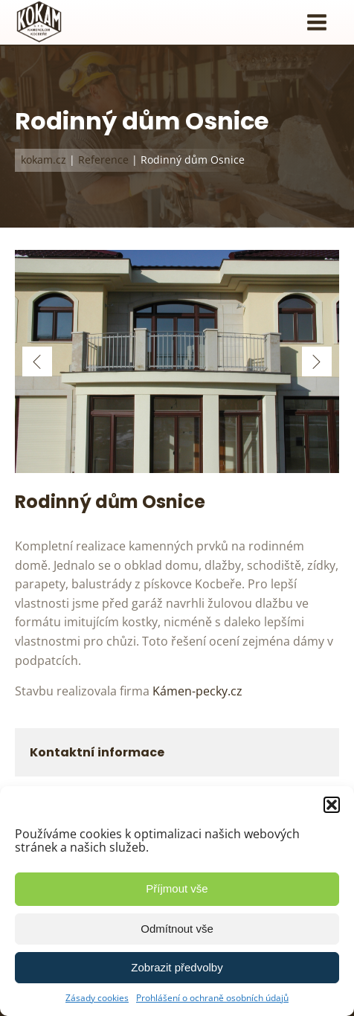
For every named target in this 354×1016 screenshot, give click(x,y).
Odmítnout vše (177, 928)
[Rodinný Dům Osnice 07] (177, 468)
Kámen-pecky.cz (197, 691)
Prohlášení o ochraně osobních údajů (212, 997)
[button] (331, 804)
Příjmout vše (176, 888)
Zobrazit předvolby (176, 967)
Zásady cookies (97, 997)
